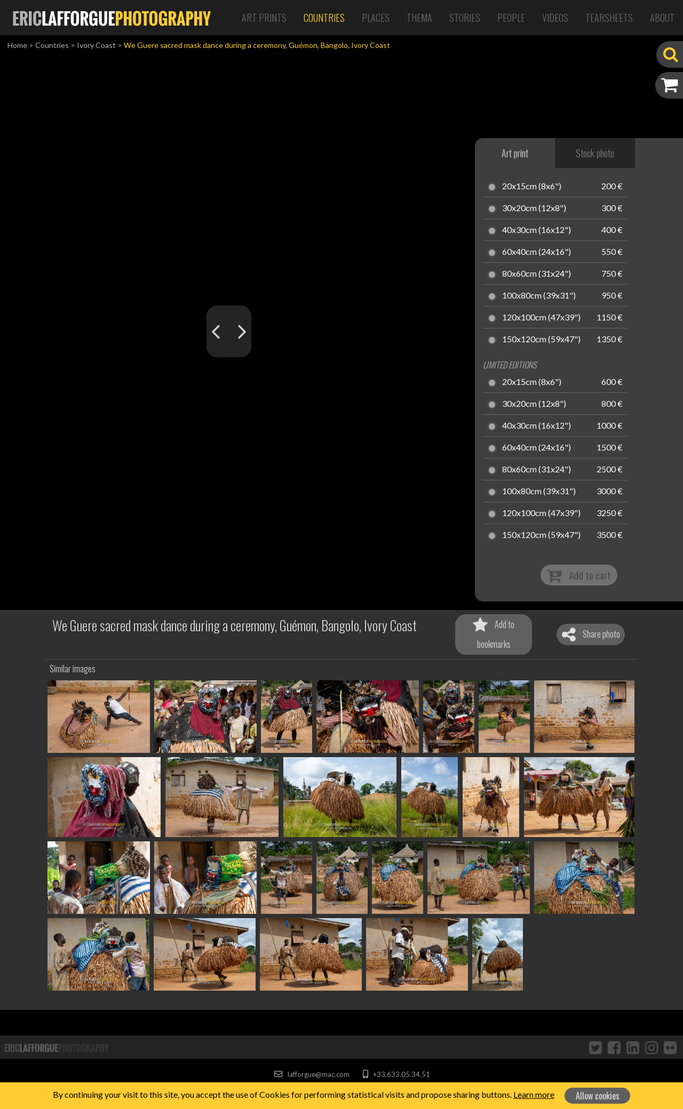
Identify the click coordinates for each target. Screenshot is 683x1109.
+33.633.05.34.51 (396, 1074)
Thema (419, 18)
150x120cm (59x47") (541, 339)
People (511, 18)
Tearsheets (609, 18)
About (662, 18)
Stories (464, 18)
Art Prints (264, 18)
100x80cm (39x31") (539, 296)
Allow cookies (598, 1095)
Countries (324, 18)
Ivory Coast (96, 45)
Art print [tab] (515, 153)
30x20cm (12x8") (534, 208)
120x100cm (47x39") (541, 318)
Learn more (533, 1094)
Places (376, 18)
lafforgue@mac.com (311, 1074)
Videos (555, 18)
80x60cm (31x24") (536, 274)
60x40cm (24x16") (536, 252)
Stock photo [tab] (595, 153)
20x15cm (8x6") (531, 186)
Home (17, 45)
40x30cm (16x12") (536, 230)
